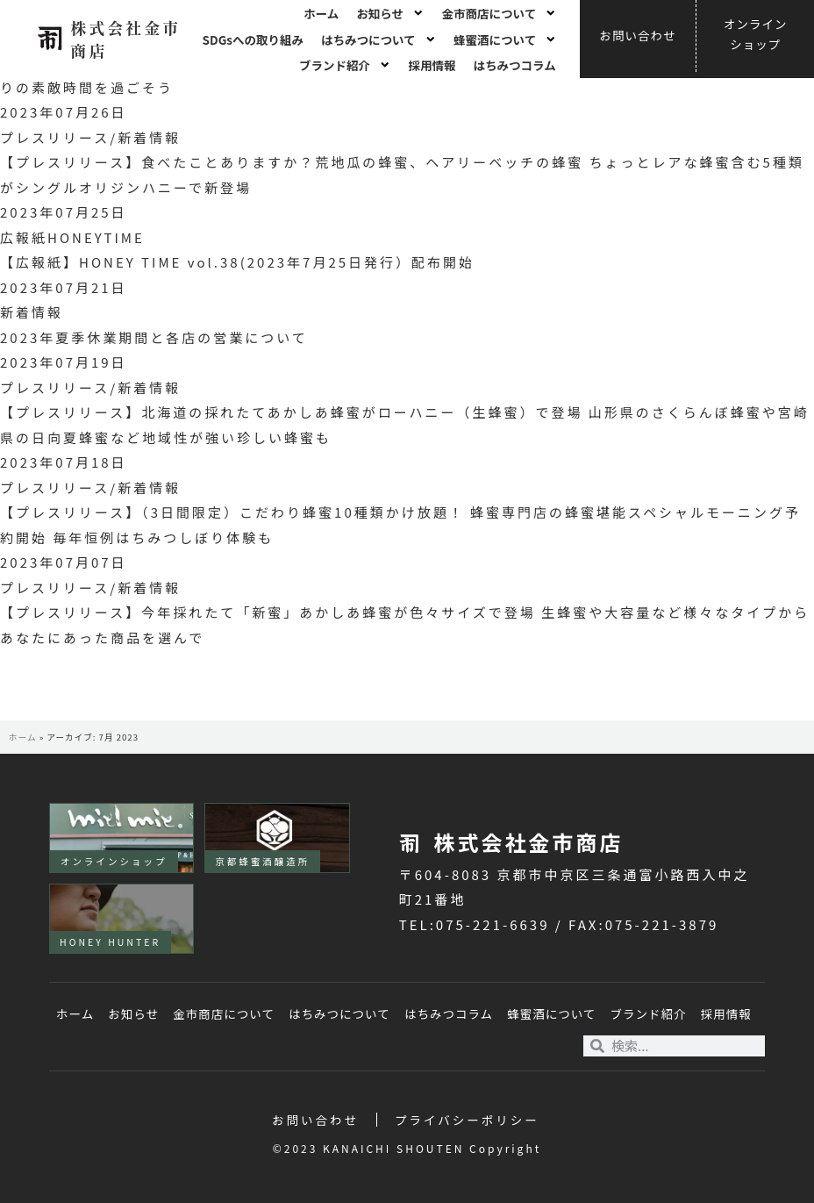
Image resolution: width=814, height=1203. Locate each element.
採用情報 (432, 65)
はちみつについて (378, 39)
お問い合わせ (315, 1119)
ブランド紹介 (345, 65)
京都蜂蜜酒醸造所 (262, 861)
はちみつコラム (515, 65)
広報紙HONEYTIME (72, 237)
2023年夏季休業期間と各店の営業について (154, 337)
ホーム (321, 13)
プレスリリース (55, 137)
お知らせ (390, 13)
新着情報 (149, 137)
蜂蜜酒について (505, 39)
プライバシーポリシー (467, 1119)
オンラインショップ (114, 861)
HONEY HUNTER (110, 942)
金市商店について (499, 13)
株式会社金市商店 (125, 38)
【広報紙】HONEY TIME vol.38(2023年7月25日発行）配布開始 (237, 262)
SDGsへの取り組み (253, 39)
